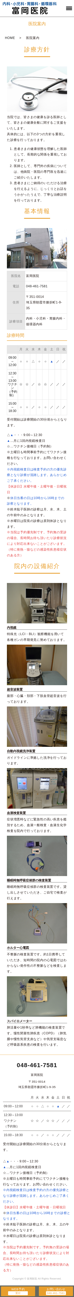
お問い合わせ (56, 1289)
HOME (10, 38)
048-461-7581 (37, 1065)
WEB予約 (18, 1289)
